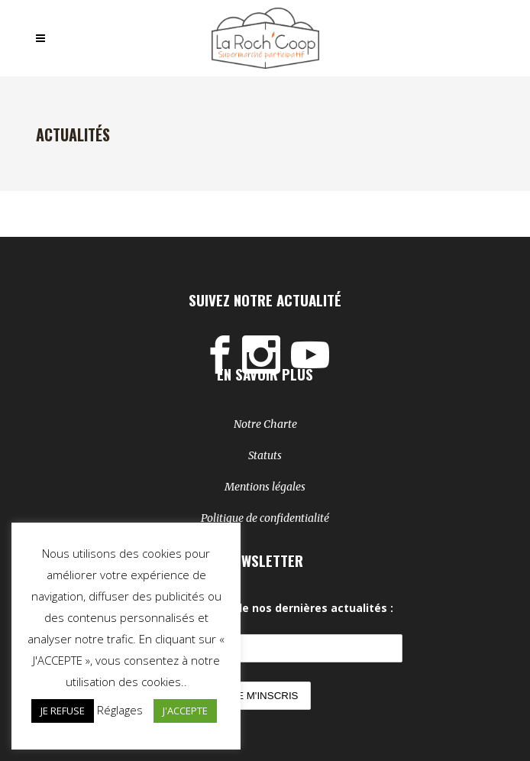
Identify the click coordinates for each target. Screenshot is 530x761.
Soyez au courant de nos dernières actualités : (265, 608)
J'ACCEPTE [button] (185, 710)
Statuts (265, 455)
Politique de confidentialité (265, 518)
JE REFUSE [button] (62, 710)
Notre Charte (265, 424)
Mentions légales (265, 487)
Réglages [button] (120, 709)
